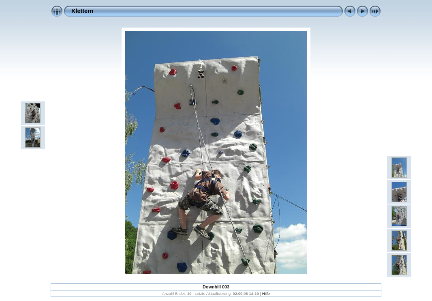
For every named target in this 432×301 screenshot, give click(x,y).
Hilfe (266, 293)
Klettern (82, 11)
